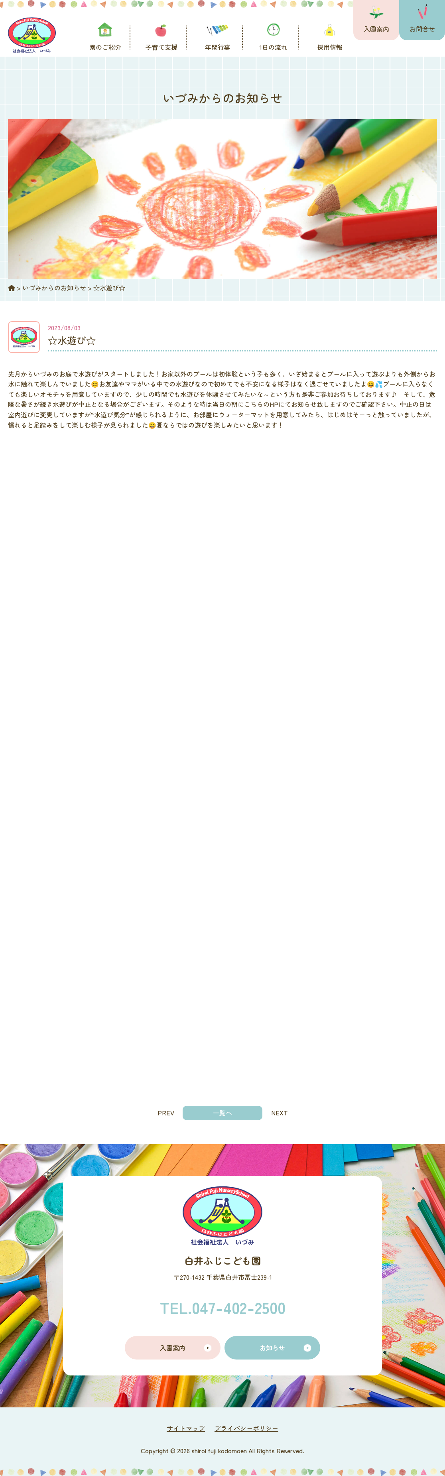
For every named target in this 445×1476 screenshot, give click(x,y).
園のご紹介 (105, 47)
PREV (166, 1112)
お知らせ (272, 1347)
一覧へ (222, 1112)
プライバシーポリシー (246, 1428)
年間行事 (217, 47)
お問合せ (422, 29)
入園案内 (376, 29)
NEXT (279, 1112)
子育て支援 (161, 47)
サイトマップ (186, 1428)
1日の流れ (273, 47)
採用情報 (330, 47)
